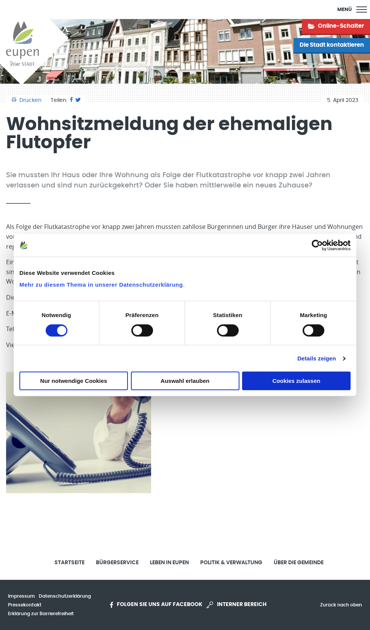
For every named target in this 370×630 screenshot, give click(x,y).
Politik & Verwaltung (231, 562)
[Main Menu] (352, 9)
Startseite (69, 562)
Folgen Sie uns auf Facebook (156, 605)
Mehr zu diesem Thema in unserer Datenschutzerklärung (101, 284)
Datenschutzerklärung (65, 596)
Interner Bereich (236, 604)
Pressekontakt (24, 605)
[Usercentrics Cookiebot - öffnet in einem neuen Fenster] (317, 245)
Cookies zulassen (297, 381)
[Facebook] (71, 100)
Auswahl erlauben (185, 381)
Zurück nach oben (341, 605)
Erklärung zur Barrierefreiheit (41, 613)
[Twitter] (78, 100)
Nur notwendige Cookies (73, 381)
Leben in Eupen (169, 562)
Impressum (21, 596)
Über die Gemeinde (299, 562)
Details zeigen (316, 358)
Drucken (27, 100)
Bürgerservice (117, 562)
